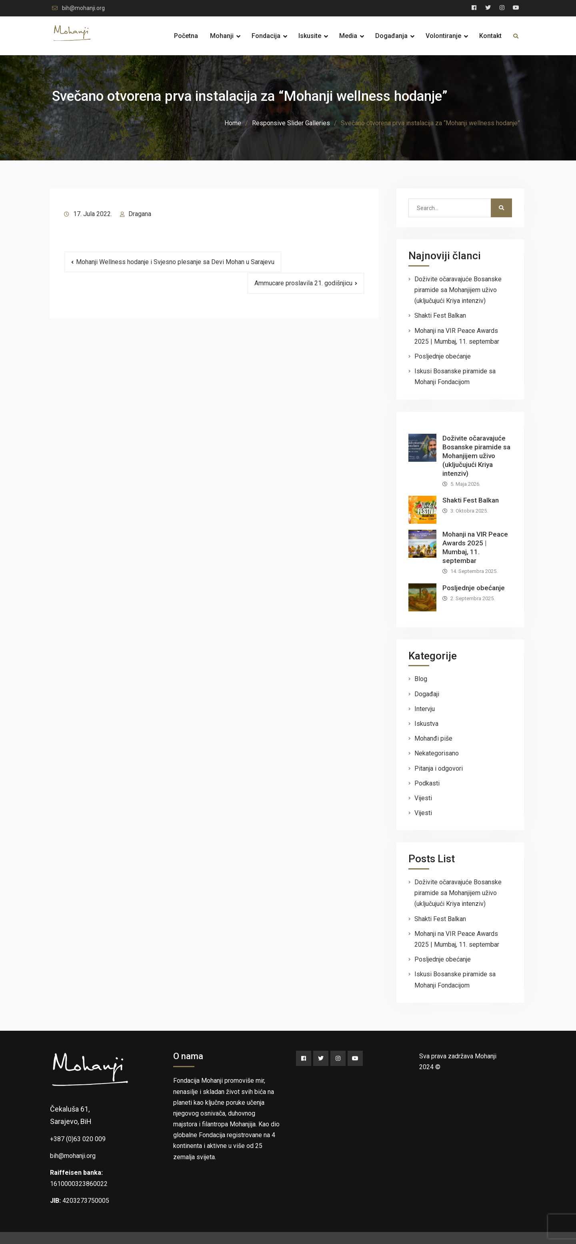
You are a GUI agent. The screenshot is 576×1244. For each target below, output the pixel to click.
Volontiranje (443, 36)
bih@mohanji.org (83, 8)
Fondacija (266, 36)
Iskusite (309, 36)
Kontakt (490, 36)
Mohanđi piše (433, 738)
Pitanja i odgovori (438, 768)
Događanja (391, 36)
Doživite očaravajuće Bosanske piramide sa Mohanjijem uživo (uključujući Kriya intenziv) (458, 289)
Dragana (139, 214)
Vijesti (423, 798)
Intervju (424, 709)
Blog (420, 679)
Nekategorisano (436, 753)
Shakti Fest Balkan (440, 315)
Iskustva (426, 723)
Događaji (426, 694)
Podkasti (427, 783)
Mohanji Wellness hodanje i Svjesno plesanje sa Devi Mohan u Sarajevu (175, 262)
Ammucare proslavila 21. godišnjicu (303, 283)
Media (348, 36)
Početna (186, 36)
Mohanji (222, 36)
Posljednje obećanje (442, 356)
